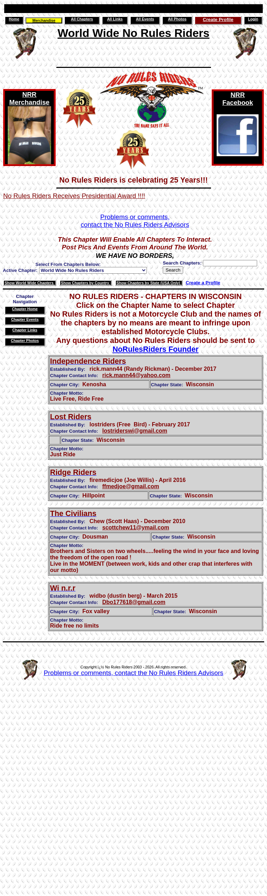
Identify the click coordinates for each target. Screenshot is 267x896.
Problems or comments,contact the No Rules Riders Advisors (135, 220)
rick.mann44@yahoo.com (136, 375)
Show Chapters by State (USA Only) (149, 283)
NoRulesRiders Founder (155, 349)
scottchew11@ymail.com (135, 527)
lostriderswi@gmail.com (134, 431)
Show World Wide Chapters (30, 283)
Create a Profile (203, 282)
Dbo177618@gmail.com (133, 602)
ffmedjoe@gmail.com (130, 486)
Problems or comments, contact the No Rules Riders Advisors (133, 672)
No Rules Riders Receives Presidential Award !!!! (74, 195)
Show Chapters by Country (85, 283)
